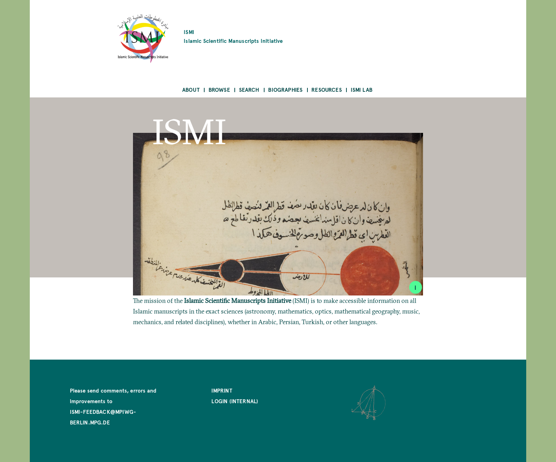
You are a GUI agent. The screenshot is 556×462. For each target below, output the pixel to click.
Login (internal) (234, 401)
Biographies (285, 89)
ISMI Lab (361, 89)
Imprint (221, 390)
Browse (219, 89)
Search (249, 89)
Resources (326, 89)
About (191, 89)
